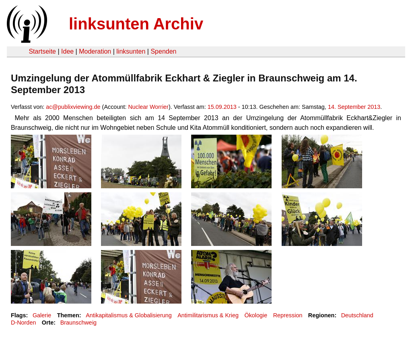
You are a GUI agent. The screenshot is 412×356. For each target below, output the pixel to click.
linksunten (130, 51)
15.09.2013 (222, 107)
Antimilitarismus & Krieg (208, 315)
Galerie (42, 315)
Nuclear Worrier (148, 107)
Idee (67, 51)
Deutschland (357, 315)
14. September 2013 (354, 107)
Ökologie (255, 315)
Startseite (42, 51)
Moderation (95, 51)
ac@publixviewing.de (73, 107)
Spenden (163, 51)
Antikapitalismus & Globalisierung (129, 315)
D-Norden (23, 322)
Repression (288, 315)
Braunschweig (78, 322)
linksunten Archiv (136, 24)
